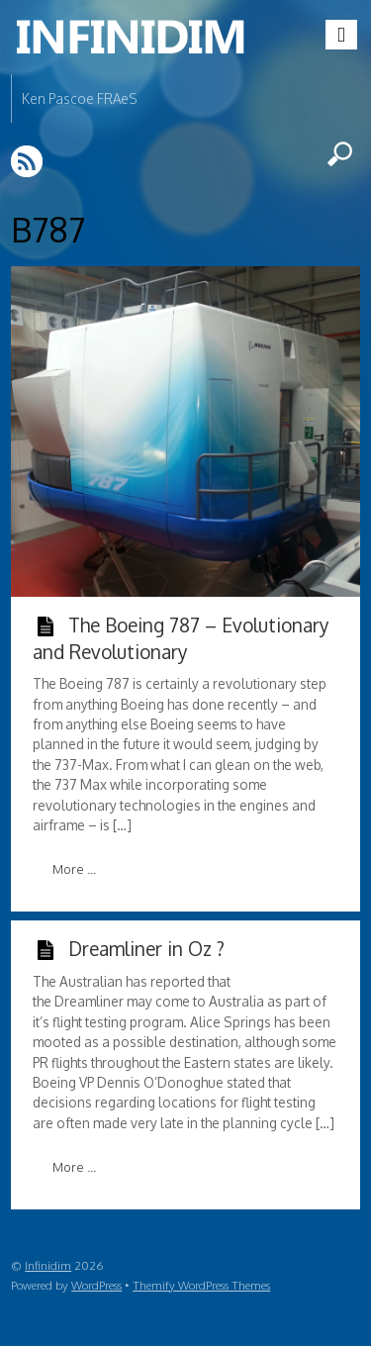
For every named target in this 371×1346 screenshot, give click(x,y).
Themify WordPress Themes (201, 1285)
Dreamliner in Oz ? (146, 948)
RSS (28, 161)
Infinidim (48, 1265)
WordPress (96, 1285)
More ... (74, 869)
